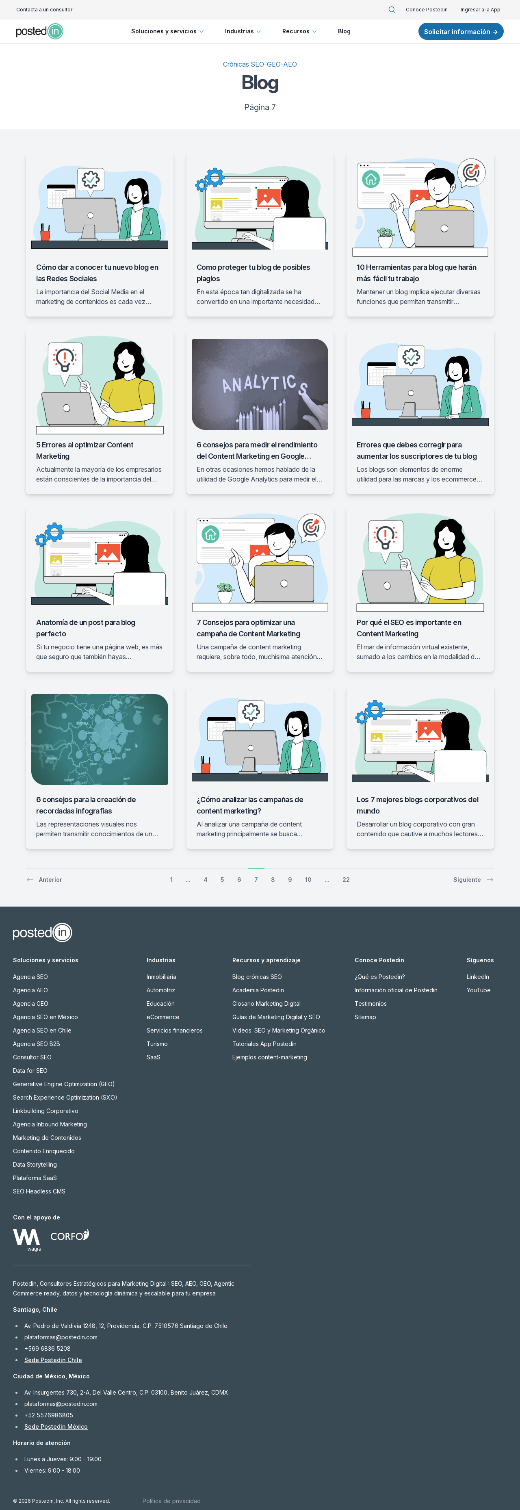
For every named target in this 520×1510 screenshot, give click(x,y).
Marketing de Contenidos (47, 1137)
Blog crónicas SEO (257, 976)
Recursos (300, 31)
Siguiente (473, 880)
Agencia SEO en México (45, 1016)
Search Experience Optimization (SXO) (65, 1097)
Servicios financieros (175, 1030)
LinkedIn (478, 976)
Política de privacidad (172, 1500)
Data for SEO (30, 1070)
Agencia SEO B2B (36, 1043)
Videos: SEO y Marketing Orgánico (278, 1030)
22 (346, 879)
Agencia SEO (30, 976)
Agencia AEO (30, 990)
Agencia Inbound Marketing (50, 1124)
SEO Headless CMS (39, 1191)
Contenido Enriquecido (44, 1151)
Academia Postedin (258, 990)
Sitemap (365, 1016)
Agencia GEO (30, 1003)
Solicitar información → (461, 32)
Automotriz (161, 990)
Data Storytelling (35, 1164)
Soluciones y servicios (168, 31)
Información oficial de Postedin (396, 990)
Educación (161, 1003)
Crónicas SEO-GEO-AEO (260, 64)
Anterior (44, 880)
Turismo (157, 1043)
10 (308, 879)
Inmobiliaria (161, 976)
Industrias (244, 31)
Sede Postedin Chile (53, 1359)
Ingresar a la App (480, 10)
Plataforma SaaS (35, 1177)
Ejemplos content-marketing (269, 1057)
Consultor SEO (32, 1057)
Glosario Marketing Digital (266, 1003)
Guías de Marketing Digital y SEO (276, 1016)
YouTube (479, 990)
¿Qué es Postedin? (380, 976)
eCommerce (163, 1016)
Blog (344, 31)
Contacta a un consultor (44, 10)
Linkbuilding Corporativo (45, 1110)
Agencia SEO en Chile (42, 1030)
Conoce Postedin (427, 10)
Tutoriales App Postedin (264, 1043)
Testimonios (371, 1003)
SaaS (153, 1057)
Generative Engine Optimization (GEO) (64, 1083)
